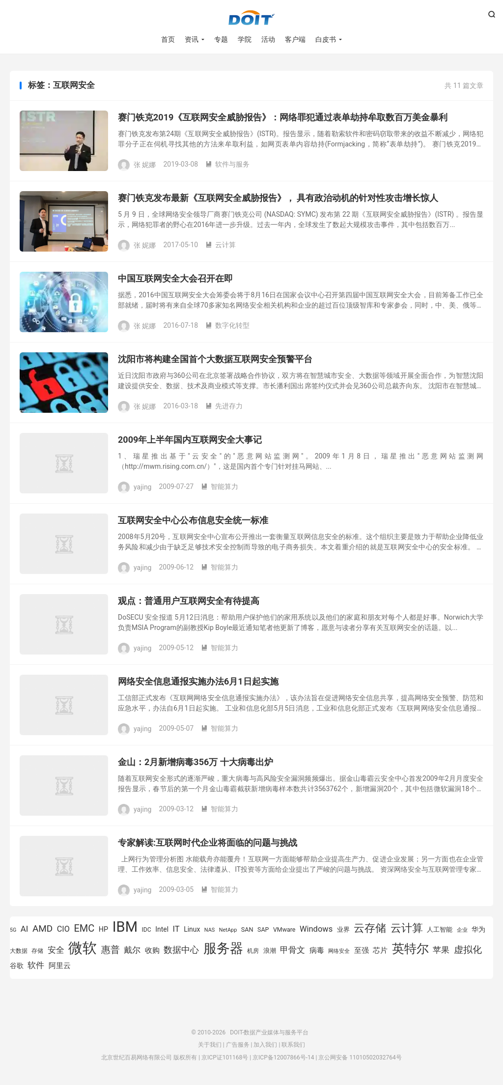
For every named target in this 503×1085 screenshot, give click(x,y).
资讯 (191, 39)
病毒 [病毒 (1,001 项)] (316, 950)
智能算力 (219, 486)
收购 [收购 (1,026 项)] (152, 950)
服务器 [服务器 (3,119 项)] (223, 948)
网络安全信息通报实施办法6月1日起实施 (198, 681)
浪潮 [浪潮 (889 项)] (269, 950)
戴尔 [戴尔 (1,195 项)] (132, 950)
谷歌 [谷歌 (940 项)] (17, 966)
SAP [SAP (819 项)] (263, 929)
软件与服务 (227, 164)
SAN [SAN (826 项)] (247, 929)
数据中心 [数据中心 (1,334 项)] (181, 949)
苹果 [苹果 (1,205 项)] (441, 950)
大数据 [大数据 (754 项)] (19, 950)
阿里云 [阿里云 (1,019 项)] (60, 965)
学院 (245, 39)
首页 (168, 39)
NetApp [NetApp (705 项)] (228, 930)
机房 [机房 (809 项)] (253, 950)
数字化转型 (227, 325)
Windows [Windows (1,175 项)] (316, 929)
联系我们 (293, 1044)
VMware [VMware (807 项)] (284, 929)
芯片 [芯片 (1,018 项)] (380, 950)
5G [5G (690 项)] (13, 930)
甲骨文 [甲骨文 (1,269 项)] (292, 950)
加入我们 (265, 1044)
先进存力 (224, 406)
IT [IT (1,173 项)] (176, 929)
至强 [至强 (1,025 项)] (361, 950)
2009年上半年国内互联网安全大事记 (190, 439)
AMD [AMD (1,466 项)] (42, 928)
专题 (221, 39)
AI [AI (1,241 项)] (24, 929)
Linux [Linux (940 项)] (192, 929)
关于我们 (210, 1044)
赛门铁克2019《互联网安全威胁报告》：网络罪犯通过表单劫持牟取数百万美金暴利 (282, 117)
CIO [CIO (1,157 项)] (63, 929)
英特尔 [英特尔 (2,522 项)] (410, 949)
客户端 (295, 39)
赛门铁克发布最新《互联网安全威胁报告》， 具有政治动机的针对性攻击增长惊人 (278, 198)
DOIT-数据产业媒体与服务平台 (251, 18)
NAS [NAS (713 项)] (209, 930)
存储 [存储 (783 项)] (37, 950)
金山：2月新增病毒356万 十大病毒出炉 (195, 762)
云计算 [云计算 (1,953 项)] (407, 928)
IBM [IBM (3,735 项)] (125, 926)
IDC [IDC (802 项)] (146, 929)
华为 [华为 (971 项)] (478, 929)
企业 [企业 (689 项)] (462, 930)
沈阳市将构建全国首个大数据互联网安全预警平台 (215, 359)
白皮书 (325, 39)
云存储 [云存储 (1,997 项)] (370, 927)
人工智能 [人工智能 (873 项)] (439, 929)
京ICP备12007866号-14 (283, 1057)
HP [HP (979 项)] (103, 929)
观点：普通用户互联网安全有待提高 (188, 601)
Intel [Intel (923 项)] (161, 929)
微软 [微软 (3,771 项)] (82, 948)
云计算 (220, 245)
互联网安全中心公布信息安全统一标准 (193, 520)
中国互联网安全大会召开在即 (175, 278)
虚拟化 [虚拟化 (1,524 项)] (468, 949)
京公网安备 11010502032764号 (359, 1057)
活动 (268, 39)
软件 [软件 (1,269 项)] (36, 965)
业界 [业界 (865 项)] (343, 929)
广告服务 (238, 1044)
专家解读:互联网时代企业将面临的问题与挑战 (207, 842)
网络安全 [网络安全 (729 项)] (339, 951)
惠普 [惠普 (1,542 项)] (110, 949)
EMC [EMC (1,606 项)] (84, 928)
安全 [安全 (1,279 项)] (56, 950)
